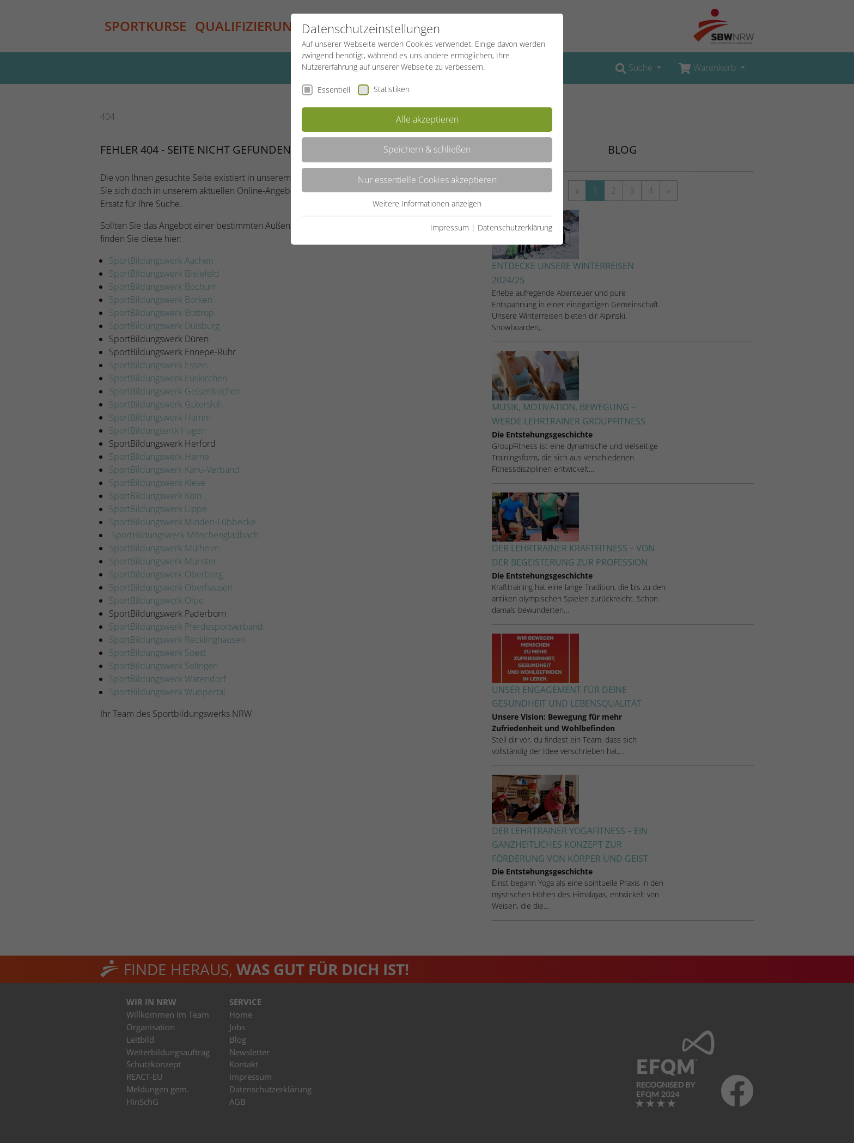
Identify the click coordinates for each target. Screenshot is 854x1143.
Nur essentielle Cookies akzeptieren (427, 180)
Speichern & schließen (427, 149)
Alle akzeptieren (427, 119)
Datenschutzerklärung (515, 227)
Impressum (449, 227)
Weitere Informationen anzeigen (427, 203)
